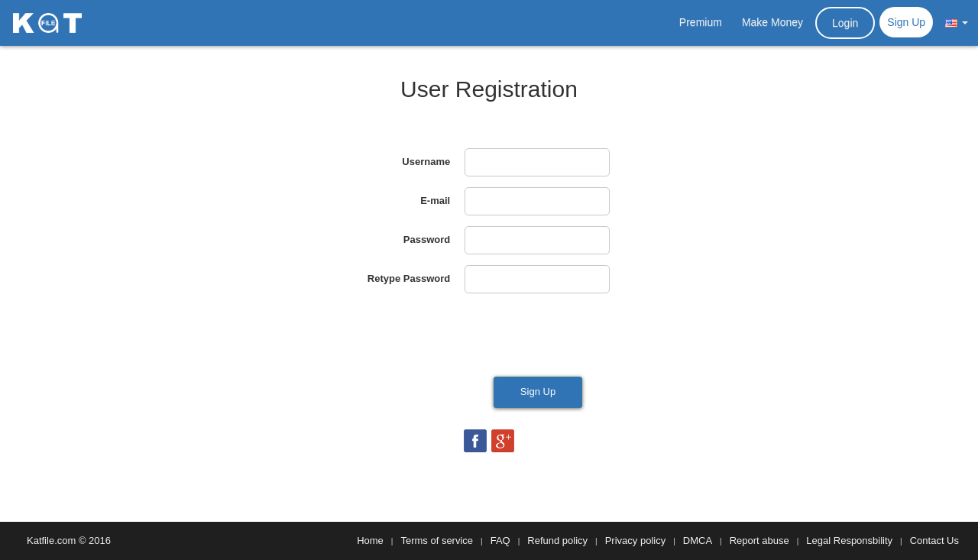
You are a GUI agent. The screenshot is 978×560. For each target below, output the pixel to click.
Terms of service (436, 540)
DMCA (697, 540)
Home (370, 540)
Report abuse (759, 540)
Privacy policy (635, 540)
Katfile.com (51, 540)
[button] (957, 22)
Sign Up (906, 22)
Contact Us (934, 540)
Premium (700, 22)
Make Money (772, 22)
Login (845, 23)
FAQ (500, 540)
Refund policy (557, 540)
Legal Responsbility (849, 540)
